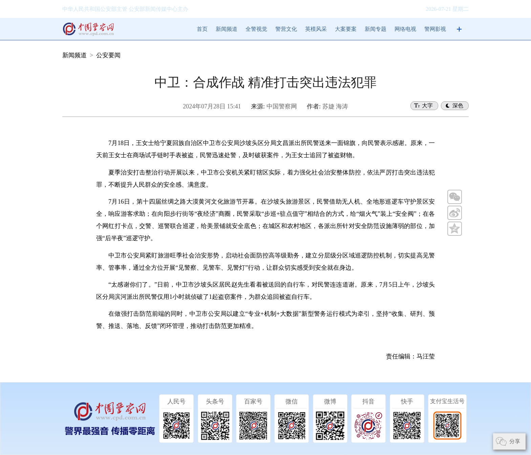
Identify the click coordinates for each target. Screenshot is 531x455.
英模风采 (316, 29)
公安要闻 (108, 55)
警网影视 (435, 29)
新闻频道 (226, 29)
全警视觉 (256, 29)
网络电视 (405, 29)
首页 (202, 29)
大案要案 (346, 29)
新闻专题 (375, 29)
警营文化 (286, 29)
